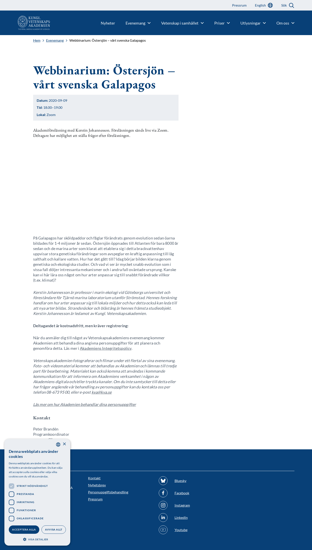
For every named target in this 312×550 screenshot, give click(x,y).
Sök (284, 5)
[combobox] (58, 444)
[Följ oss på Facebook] (191, 493)
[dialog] (37, 492)
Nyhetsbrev (97, 485)
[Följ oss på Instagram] (191, 505)
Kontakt (94, 478)
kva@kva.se (102, 392)
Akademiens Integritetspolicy (106, 348)
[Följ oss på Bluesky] (191, 480)
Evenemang (55, 40)
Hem (36, 40)
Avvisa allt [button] (53, 529)
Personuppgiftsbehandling (108, 492)
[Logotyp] (25, 23)
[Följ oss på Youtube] (191, 529)
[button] (37, 539)
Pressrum (95, 499)
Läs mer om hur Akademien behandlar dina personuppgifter (84, 404)
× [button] (64, 444)
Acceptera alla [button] (24, 529)
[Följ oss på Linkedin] (191, 517)
